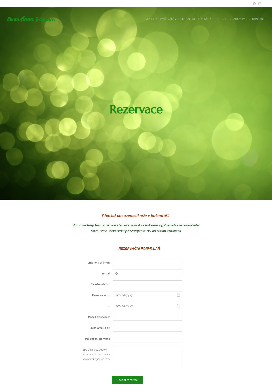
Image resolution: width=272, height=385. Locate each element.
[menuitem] (150, 19)
